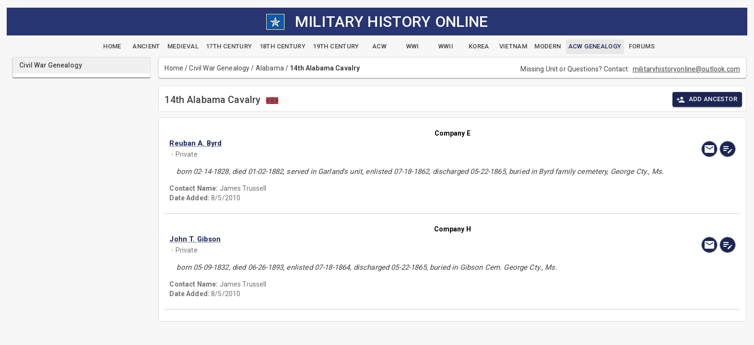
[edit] (727, 149)
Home (174, 68)
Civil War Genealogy (219, 68)
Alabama (270, 68)
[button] (367, 143)
